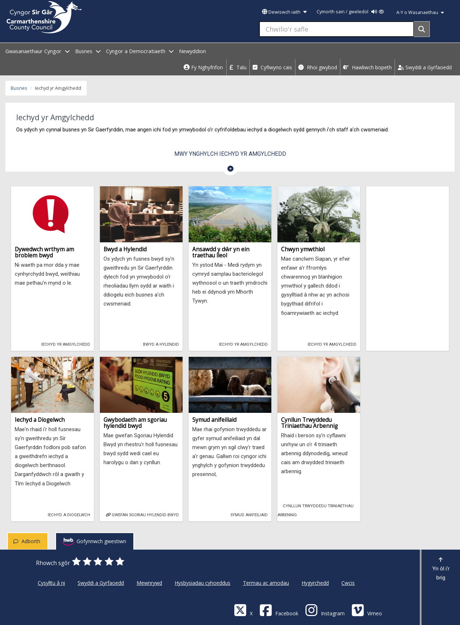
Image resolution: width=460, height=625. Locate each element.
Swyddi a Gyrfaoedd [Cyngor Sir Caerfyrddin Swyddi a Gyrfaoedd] (101, 582)
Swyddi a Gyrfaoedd (425, 67)
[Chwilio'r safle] (336, 29)
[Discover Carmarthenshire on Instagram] (324, 610)
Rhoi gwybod (317, 67)
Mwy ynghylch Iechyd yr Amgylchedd (230, 153)
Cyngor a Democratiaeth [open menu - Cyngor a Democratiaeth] (140, 51)
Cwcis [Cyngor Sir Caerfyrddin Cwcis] (348, 582)
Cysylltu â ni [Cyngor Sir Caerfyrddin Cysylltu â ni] (51, 582)
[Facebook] (279, 610)
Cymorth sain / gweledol (350, 12)
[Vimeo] (367, 610)
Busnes (19, 88)
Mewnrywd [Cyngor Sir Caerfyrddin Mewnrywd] (149, 582)
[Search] (422, 29)
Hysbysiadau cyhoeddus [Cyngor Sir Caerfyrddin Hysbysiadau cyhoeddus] (202, 582)
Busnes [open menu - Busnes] (88, 51)
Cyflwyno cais (272, 67)
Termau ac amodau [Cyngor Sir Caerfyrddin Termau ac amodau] (266, 582)
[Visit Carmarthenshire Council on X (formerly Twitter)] (243, 610)
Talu (238, 67)
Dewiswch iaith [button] (284, 12)
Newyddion (192, 51)
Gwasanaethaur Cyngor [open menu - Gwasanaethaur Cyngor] (37, 51)
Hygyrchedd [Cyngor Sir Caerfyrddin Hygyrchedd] (315, 582)
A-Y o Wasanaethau (420, 12)
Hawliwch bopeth (367, 67)
